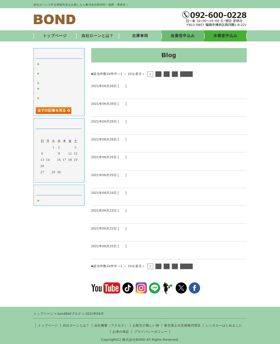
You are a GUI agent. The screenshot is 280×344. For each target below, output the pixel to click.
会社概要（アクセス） (111, 325)
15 (53, 159)
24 (64, 166)
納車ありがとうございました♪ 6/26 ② (130, 111)
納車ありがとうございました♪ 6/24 (128, 200)
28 (48, 172)
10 (64, 153)
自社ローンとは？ (97, 36)
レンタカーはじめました (224, 325)
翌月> (68, 178)
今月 (59, 178)
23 (59, 166)
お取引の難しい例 (146, 325)
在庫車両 (140, 36)
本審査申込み (225, 36)
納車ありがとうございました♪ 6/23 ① (130, 218)
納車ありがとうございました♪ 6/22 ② (130, 236)
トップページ (55, 36)
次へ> (186, 74)
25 (70, 166)
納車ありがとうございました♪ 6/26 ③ (130, 93)
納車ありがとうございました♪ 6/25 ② (130, 165)
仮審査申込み (183, 36)
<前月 (49, 178)
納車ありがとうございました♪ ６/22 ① (131, 253)
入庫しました (51, 82)
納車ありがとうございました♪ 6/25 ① (130, 182)
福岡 (122, 86)
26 (75, 166)
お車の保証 (121, 331)
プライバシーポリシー (150, 331)
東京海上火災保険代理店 (182, 325)
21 (48, 166)
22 (53, 166)
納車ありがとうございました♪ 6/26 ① (130, 129)
